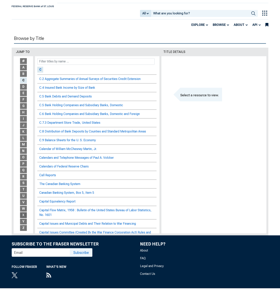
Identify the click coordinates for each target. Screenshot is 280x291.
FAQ (143, 261)
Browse (219, 27)
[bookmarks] (266, 27)
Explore (198, 27)
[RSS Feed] (56, 278)
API (254, 27)
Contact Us (147, 276)
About (239, 27)
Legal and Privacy (152, 269)
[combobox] (200, 14)
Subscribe (81, 255)
